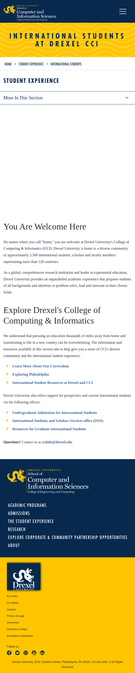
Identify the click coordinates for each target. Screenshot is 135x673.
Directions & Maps (17, 629)
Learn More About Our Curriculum (40, 366)
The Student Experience (31, 521)
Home (8, 64)
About (14, 545)
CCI (47, 248)
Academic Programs (27, 505)
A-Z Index (12, 596)
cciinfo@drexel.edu (57, 442)
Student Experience (31, 64)
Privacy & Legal (15, 615)
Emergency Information (20, 635)
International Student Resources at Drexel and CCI (52, 383)
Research (17, 529)
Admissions (19, 513)
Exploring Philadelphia (30, 374)
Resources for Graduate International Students (49, 429)
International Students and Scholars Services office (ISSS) (57, 421)
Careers (11, 609)
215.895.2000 (99, 662)
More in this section (67, 98)
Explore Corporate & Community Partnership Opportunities (68, 537)
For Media (12, 602)
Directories (13, 622)
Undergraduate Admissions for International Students (54, 413)
